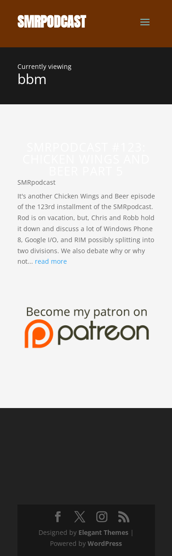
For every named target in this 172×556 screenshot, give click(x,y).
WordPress (105, 543)
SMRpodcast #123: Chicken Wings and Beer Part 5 (86, 159)
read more (51, 261)
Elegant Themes (103, 532)
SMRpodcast (36, 182)
